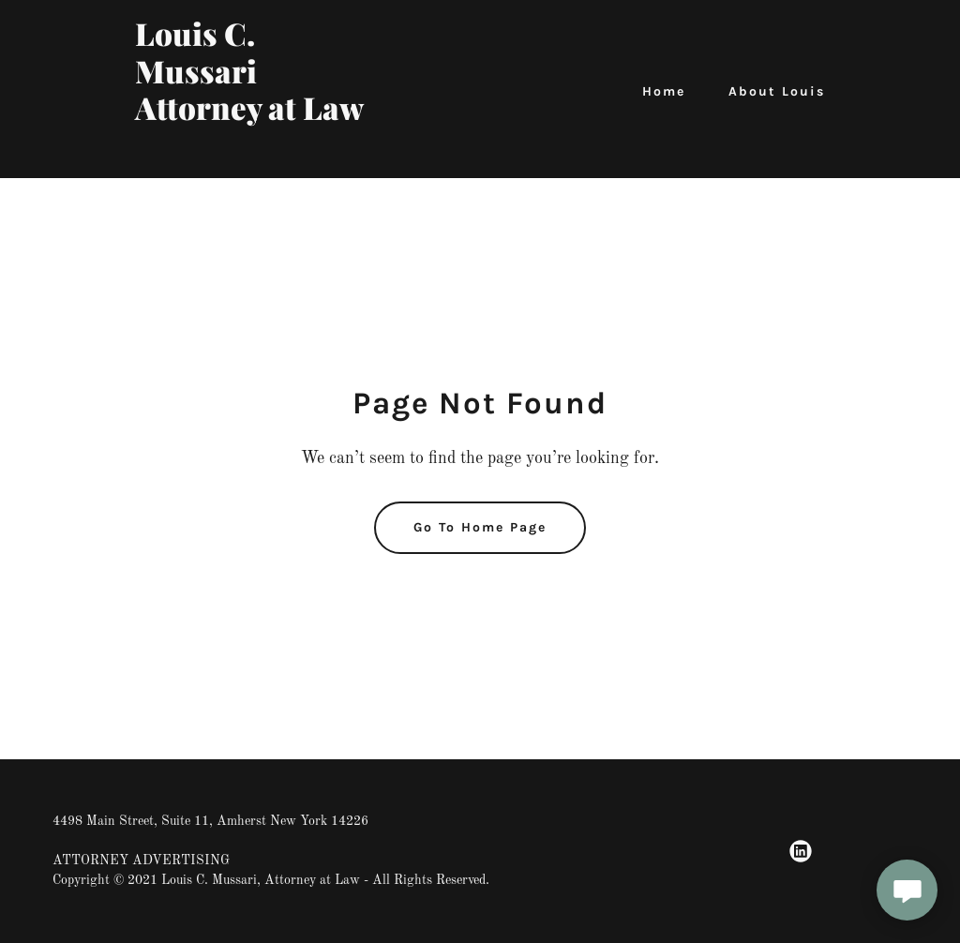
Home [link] (663, 91)
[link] (256, 153)
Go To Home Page (480, 527)
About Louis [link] (776, 91)
